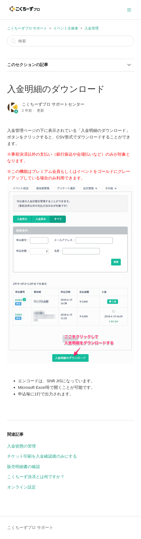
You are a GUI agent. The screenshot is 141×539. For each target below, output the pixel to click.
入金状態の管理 (21, 446)
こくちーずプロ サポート (27, 28)
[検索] (70, 40)
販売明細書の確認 (23, 466)
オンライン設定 (21, 487)
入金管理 (91, 28)
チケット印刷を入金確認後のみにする (42, 456)
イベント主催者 (65, 28)
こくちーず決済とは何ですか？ (35, 476)
